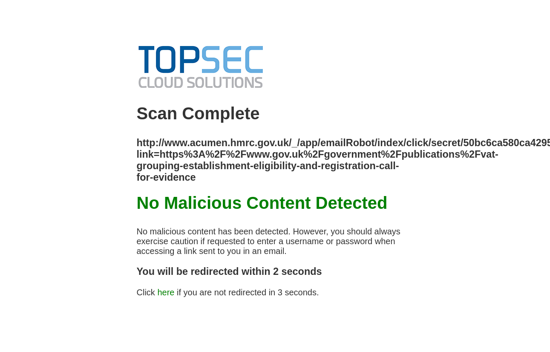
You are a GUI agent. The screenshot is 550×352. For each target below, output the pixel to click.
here (165, 292)
